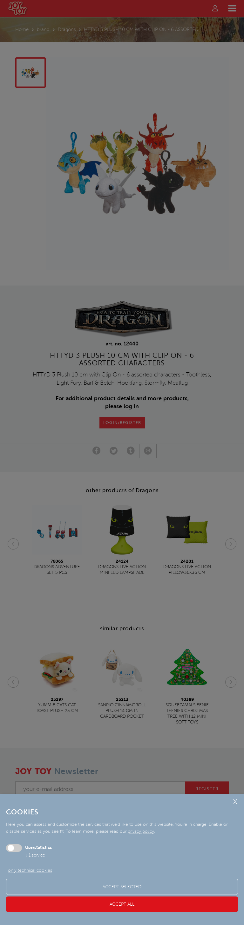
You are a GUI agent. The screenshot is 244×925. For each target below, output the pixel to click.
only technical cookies (30, 870)
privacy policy (141, 831)
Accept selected (122, 886)
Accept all (122, 904)
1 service (35, 855)
